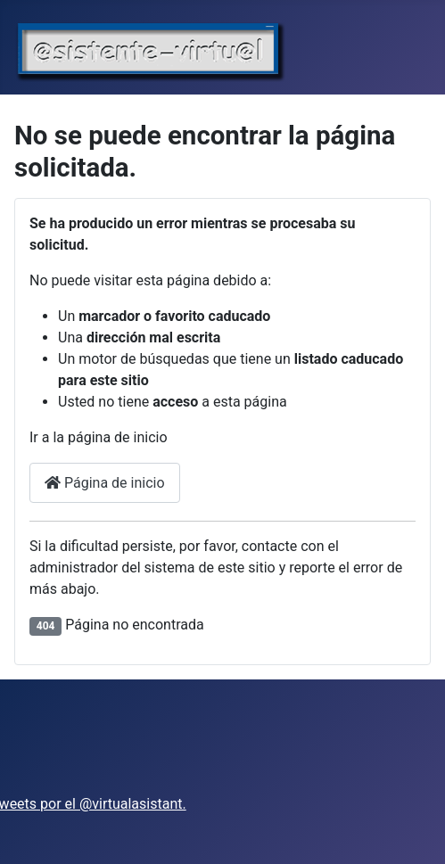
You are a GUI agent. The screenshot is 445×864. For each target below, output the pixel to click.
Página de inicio (105, 482)
